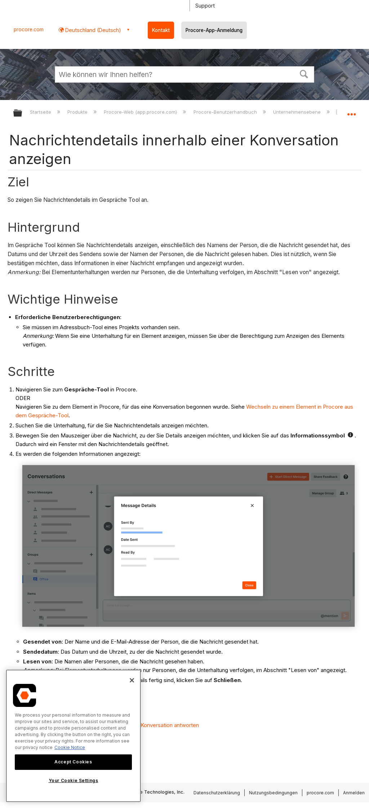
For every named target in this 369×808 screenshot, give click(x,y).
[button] (304, 73)
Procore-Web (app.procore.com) (141, 112)
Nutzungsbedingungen (273, 792)
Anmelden (354, 792)
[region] (73, 735)
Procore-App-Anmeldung (214, 30)
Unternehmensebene (297, 112)
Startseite (41, 112)
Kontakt (161, 30)
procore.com (29, 29)
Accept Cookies (73, 761)
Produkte (78, 112)
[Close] (132, 680)
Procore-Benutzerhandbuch (226, 112)
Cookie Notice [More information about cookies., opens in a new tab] (69, 747)
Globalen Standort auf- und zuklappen (351, 111)
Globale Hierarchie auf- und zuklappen (22, 113)
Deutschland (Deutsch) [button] (92, 30)
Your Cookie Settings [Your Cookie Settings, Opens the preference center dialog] (73, 780)
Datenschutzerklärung (217, 792)
